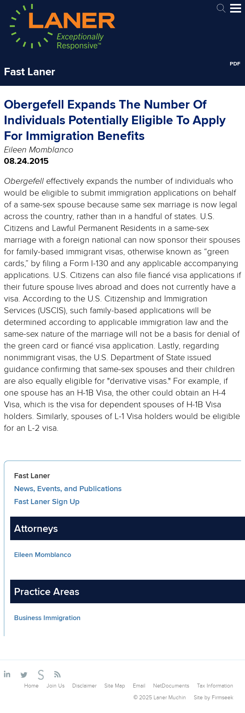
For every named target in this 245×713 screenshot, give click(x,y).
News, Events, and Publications (68, 488)
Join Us (55, 685)
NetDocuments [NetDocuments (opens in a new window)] (171, 685)
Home (31, 685)
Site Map (114, 685)
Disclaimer (84, 685)
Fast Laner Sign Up (47, 501)
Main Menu (235, 12)
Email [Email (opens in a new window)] (139, 685)
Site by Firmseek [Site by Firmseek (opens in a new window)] (213, 697)
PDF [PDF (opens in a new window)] (235, 63)
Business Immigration (47, 618)
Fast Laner (32, 475)
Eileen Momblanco (42, 555)
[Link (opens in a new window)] (8, 674)
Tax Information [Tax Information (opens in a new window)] (215, 685)
